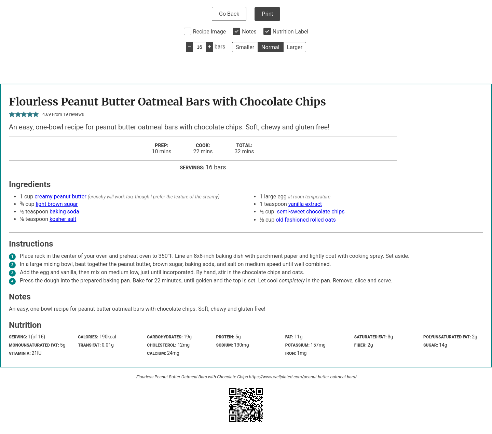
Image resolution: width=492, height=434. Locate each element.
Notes (249, 31)
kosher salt (63, 219)
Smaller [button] (245, 47)
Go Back (229, 14)
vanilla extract (305, 204)
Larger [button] (294, 47)
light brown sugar (57, 204)
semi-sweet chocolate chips (311, 211)
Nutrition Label (291, 31)
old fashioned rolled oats (306, 219)
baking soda (64, 211)
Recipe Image (209, 31)
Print (267, 14)
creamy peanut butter (60, 196)
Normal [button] (270, 47)
